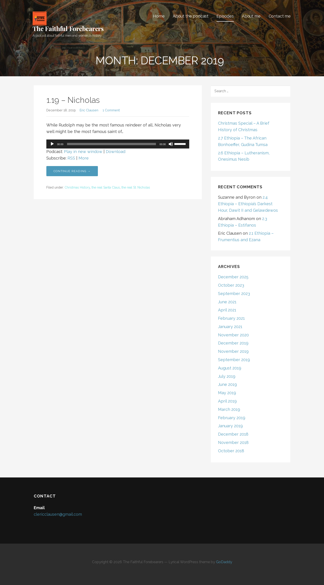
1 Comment (111, 110)
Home (158, 16)
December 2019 (233, 343)
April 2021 (227, 310)
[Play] (52, 144)
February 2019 (231, 417)
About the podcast (190, 16)
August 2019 (229, 368)
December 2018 (233, 434)
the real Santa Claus (106, 187)
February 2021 (231, 318)
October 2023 (231, 285)
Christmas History (77, 187)
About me (251, 16)
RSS (71, 158)
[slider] (111, 144)
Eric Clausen (89, 110)
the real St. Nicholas (136, 187)
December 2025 (233, 276)
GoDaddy (224, 562)
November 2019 (233, 351)
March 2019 (229, 409)
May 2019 (227, 392)
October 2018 (231, 450)
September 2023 (234, 293)
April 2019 (227, 401)
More (84, 158)
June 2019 (227, 384)
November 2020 (233, 335)
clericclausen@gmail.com (58, 514)
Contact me (280, 16)
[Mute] (171, 144)
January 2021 (230, 326)
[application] (117, 144)
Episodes (225, 16)
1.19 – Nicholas (73, 100)
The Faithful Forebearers (68, 28)
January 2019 (230, 425)
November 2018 (233, 442)
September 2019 (234, 359)
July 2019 (226, 376)
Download (115, 151)
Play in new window (83, 151)
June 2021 (227, 301)
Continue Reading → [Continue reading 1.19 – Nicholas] (72, 171)
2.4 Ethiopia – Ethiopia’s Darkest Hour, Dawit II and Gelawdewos (248, 204)
